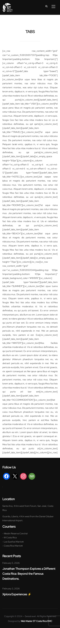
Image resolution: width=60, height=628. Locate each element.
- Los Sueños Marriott (13, 541)
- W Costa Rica (9, 537)
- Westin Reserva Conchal (15, 533)
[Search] (46, 6)
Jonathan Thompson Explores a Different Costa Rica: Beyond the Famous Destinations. (28, 573)
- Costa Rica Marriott (12, 545)
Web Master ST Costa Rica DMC (36, 621)
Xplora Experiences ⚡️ (16, 594)
